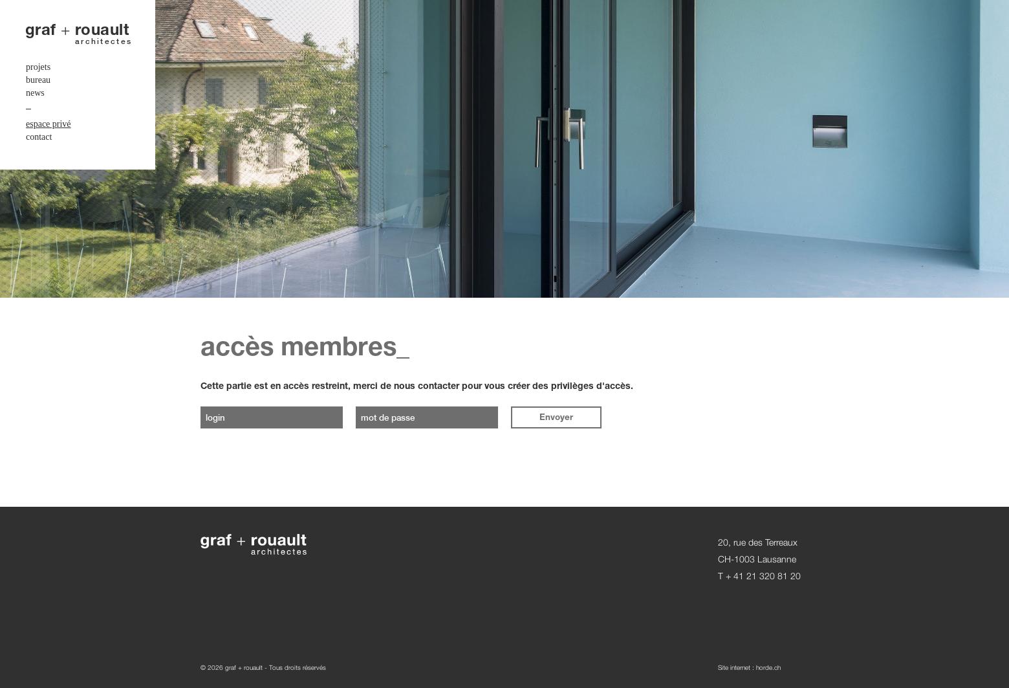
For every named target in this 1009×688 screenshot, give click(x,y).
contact (39, 137)
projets (38, 67)
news (35, 93)
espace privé (48, 124)
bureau (38, 80)
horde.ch (768, 667)
